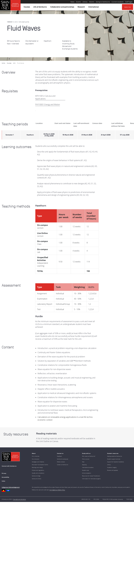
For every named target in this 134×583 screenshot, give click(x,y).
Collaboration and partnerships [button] (62, 7)
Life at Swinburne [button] (40, 7)
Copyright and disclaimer (19, 499)
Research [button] (82, 7)
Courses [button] (27, 7)
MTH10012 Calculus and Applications (45, 97)
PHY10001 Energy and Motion (47, 104)
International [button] (93, 7)
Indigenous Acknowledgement (11, 487)
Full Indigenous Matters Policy (57, 490)
